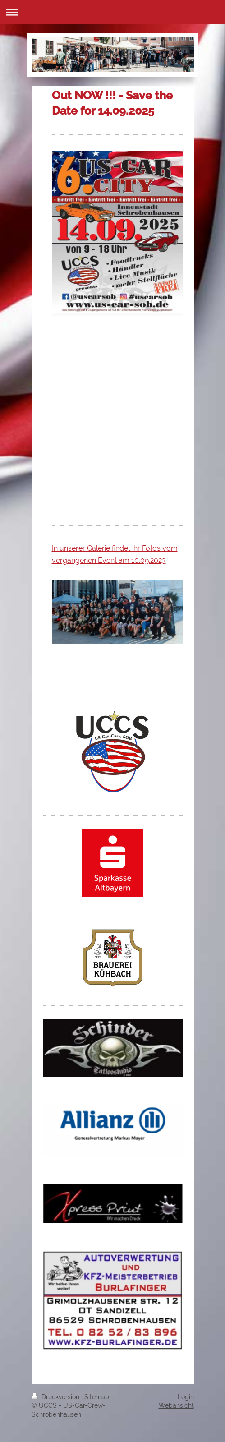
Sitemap (96, 1397)
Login (186, 1397)
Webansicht (176, 1405)
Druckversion (56, 1397)
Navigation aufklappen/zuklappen (112, 12)
